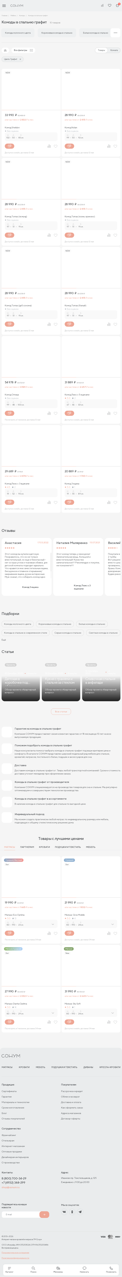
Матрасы (9, 847)
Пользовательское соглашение (15, 1252)
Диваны (88, 1067)
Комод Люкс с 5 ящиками (77, 395)
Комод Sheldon (12, 127)
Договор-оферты (70, 1118)
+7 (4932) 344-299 (13, 1182)
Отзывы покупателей (13, 1118)
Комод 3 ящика (72, 483)
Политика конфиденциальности (15, 1258)
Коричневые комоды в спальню (55, 624)
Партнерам (27, 847)
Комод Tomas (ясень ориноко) (80, 216)
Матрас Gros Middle (75, 915)
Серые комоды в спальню (67, 632)
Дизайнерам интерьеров (15, 1157)
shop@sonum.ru (10, 1187)
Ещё (4, 639)
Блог (4, 1113)
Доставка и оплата (71, 1102)
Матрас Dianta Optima (16, 1004)
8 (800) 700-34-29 (14, 1178)
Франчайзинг (9, 1135)
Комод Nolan (71, 127)
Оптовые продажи (12, 1151)
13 (14, 918)
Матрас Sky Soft (73, 1004)
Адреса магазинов (71, 1113)
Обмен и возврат (70, 1096)
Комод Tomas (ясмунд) (16, 216)
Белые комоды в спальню (92, 624)
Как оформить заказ (72, 1107)
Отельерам (8, 1140)
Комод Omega (12, 395)
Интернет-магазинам (13, 1146)
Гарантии (7, 1096)
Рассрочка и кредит (72, 1091)
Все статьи (61, 711)
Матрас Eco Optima (14, 915)
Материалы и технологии (15, 1102)
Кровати (44, 847)
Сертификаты (9, 1091)
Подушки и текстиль (68, 847)
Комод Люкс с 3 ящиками (17, 483)
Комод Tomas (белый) (75, 305)
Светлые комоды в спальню (103, 632)
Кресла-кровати (109, 1067)
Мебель (90, 847)
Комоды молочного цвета (17, 624)
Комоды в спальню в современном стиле (25, 632)
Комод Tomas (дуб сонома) (18, 305)
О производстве (11, 1162)
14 (14, 1007)
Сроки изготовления (13, 1107)
